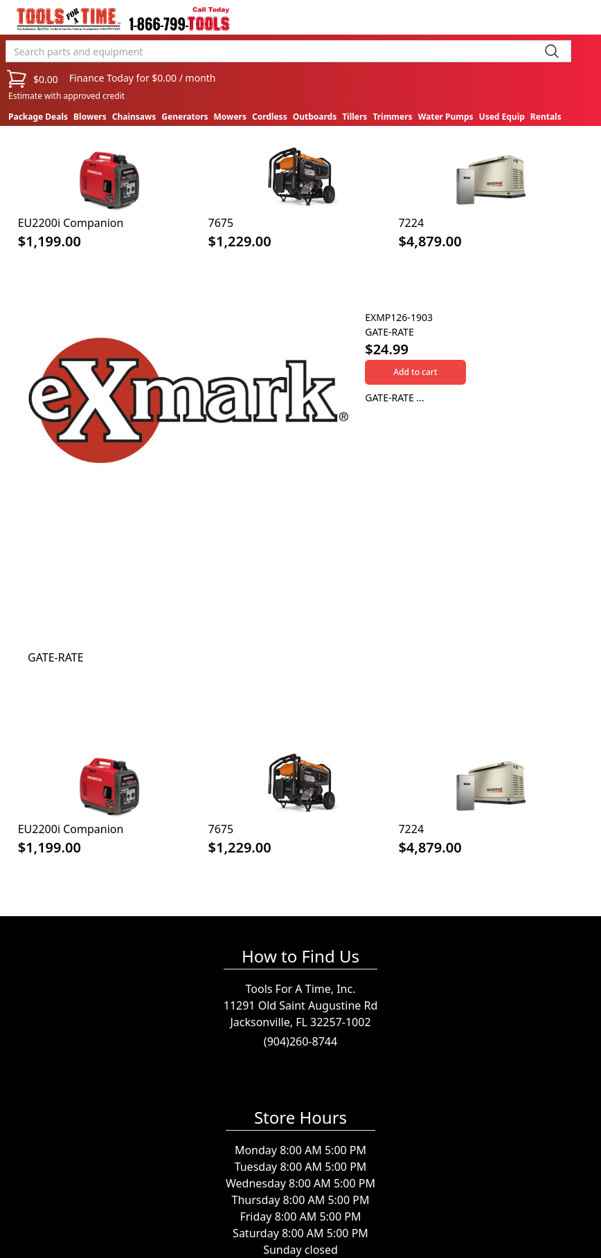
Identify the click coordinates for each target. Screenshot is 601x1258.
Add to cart (415, 372)
